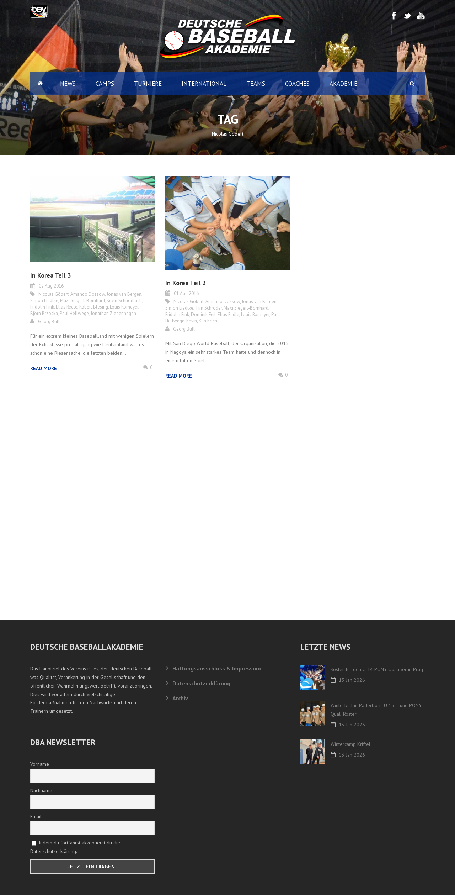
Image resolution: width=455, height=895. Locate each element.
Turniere (148, 84)
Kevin (191, 321)
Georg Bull (49, 321)
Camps (105, 84)
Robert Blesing (93, 307)
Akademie (343, 84)
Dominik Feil (203, 314)
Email (36, 816)
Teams (255, 84)
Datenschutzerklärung (201, 683)
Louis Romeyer (124, 307)
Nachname (41, 790)
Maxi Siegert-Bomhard (82, 301)
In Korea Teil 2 (185, 283)
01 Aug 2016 (186, 293)
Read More (43, 368)
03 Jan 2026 (352, 755)
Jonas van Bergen (124, 294)
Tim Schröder (208, 308)
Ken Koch (208, 321)
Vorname (39, 764)
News (68, 84)
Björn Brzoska (44, 313)
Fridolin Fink (42, 307)
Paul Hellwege (74, 313)
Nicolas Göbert (53, 294)
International (204, 84)
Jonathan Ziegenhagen (113, 313)
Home (40, 83)
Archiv (180, 698)
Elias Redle (66, 307)
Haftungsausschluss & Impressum (216, 668)
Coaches (297, 84)
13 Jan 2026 (352, 680)
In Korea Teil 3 (50, 275)
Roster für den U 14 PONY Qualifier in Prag (377, 669)
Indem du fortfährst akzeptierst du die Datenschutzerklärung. (75, 846)
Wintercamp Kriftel (350, 744)
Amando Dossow (87, 294)
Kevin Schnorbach (124, 301)
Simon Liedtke (44, 301)
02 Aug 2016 (51, 286)
